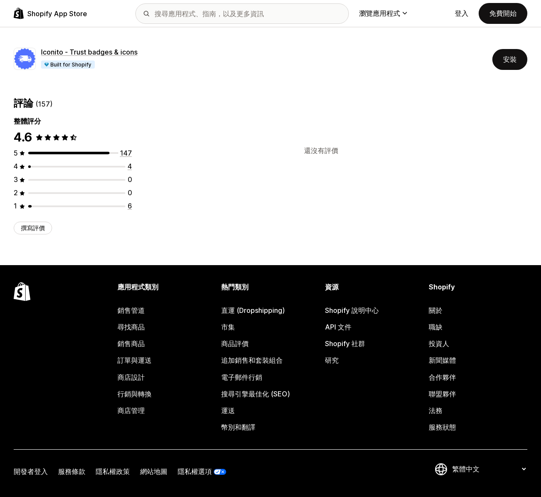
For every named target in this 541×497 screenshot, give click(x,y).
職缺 (435, 327)
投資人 (439, 344)
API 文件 (338, 327)
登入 (461, 13)
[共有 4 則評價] (130, 166)
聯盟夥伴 (442, 394)
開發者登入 (31, 472)
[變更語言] (488, 469)
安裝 (510, 59)
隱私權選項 (195, 472)
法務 (435, 411)
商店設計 (131, 377)
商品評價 (235, 344)
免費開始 (503, 13)
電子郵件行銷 (241, 377)
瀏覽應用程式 (383, 13)
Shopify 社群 (345, 344)
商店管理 (131, 411)
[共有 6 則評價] (130, 206)
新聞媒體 (442, 360)
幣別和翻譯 (238, 427)
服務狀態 (442, 427)
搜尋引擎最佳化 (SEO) (255, 394)
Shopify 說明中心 (352, 310)
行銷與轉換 (134, 394)
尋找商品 (131, 327)
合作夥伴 (442, 377)
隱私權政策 (113, 472)
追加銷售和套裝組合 (252, 360)
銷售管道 (131, 310)
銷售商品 (131, 344)
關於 (435, 310)
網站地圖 (153, 472)
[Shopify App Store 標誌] (50, 13)
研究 (332, 360)
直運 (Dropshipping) (253, 310)
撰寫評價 (33, 227)
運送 (228, 411)
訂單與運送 (134, 360)
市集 (228, 327)
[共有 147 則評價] (126, 153)
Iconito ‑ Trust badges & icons (89, 52)
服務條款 (71, 472)
